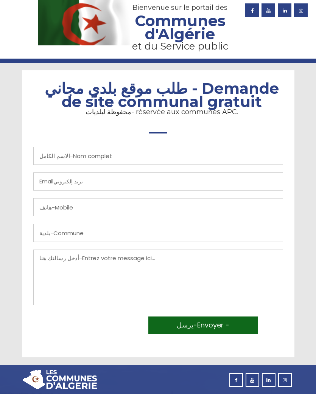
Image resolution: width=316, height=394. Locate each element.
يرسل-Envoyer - (203, 325)
